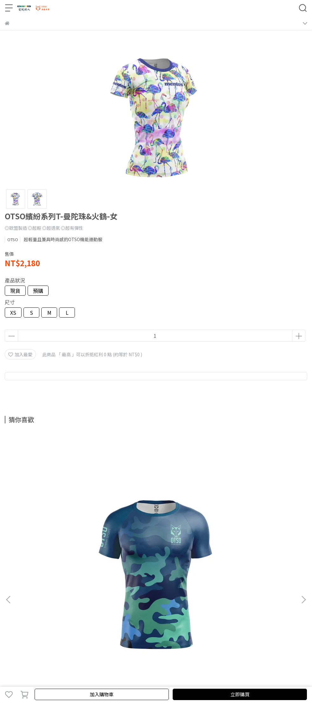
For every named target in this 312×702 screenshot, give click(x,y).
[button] (303, 503)
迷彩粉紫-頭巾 (252, 524)
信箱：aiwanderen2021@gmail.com (43, 623)
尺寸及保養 (100, 597)
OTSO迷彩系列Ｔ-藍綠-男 (59, 524)
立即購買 (239, 694)
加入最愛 (20, 354)
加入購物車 (102, 694)
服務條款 (76, 597)
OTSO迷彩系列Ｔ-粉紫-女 (156, 524)
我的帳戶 (34, 597)
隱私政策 (55, 597)
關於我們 (14, 597)
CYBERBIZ (140, 678)
